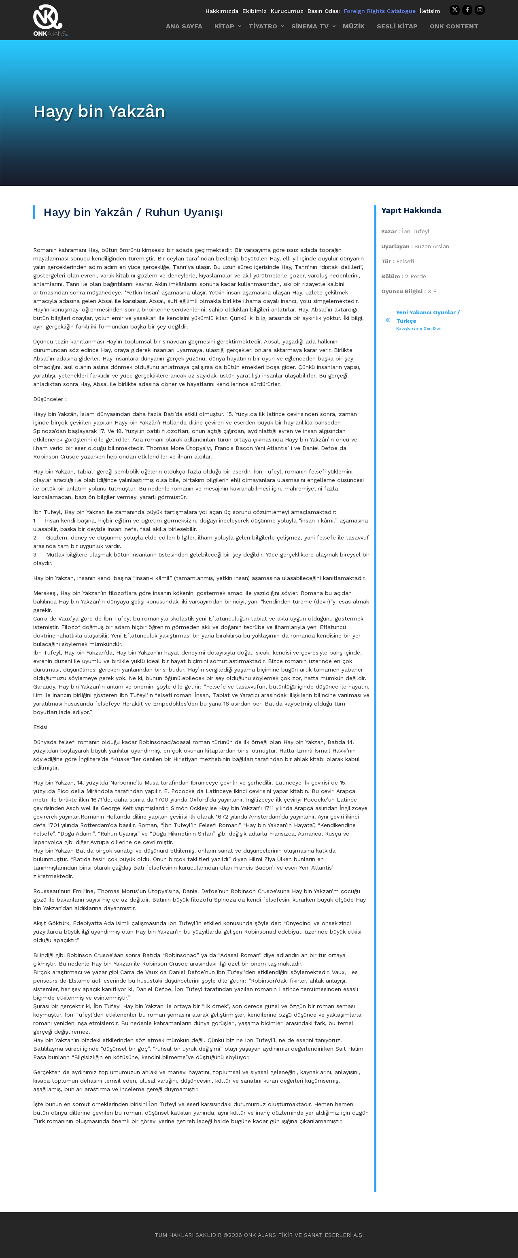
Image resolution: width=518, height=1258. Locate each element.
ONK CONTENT (454, 26)
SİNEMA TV (310, 26)
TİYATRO (262, 26)
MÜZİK (354, 26)
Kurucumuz (287, 11)
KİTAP (224, 26)
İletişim (430, 11)
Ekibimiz (254, 11)
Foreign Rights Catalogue (380, 11)
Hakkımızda (222, 11)
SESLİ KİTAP (397, 26)
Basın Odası (324, 11)
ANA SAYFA (184, 26)
